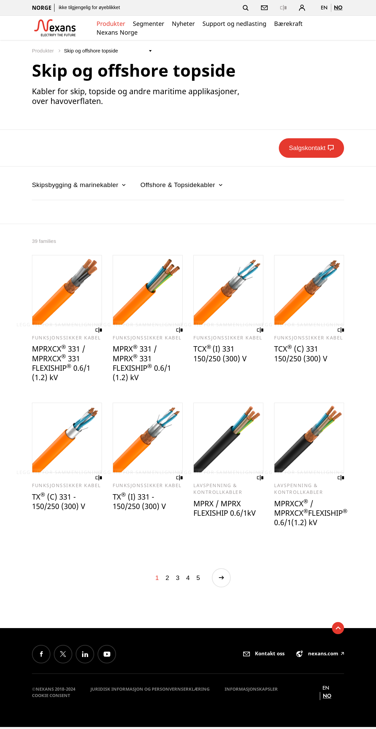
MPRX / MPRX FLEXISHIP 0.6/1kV (226, 509)
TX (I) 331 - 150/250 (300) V (141, 503)
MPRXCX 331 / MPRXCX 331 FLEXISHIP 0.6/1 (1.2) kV (63, 364)
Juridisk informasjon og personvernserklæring (150, 691)
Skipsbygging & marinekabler (79, 184)
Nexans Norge (117, 32)
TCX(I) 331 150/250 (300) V (221, 354)
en (324, 7)
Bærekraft (288, 24)
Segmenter (148, 24)
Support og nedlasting (234, 24)
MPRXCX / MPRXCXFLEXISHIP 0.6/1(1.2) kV (312, 514)
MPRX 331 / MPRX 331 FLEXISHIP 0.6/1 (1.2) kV (144, 364)
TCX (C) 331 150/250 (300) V (302, 354)
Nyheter (183, 24)
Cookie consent (51, 697)
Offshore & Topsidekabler (182, 184)
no (338, 7)
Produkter (111, 24)
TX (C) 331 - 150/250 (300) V (60, 503)
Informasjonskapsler (251, 691)
